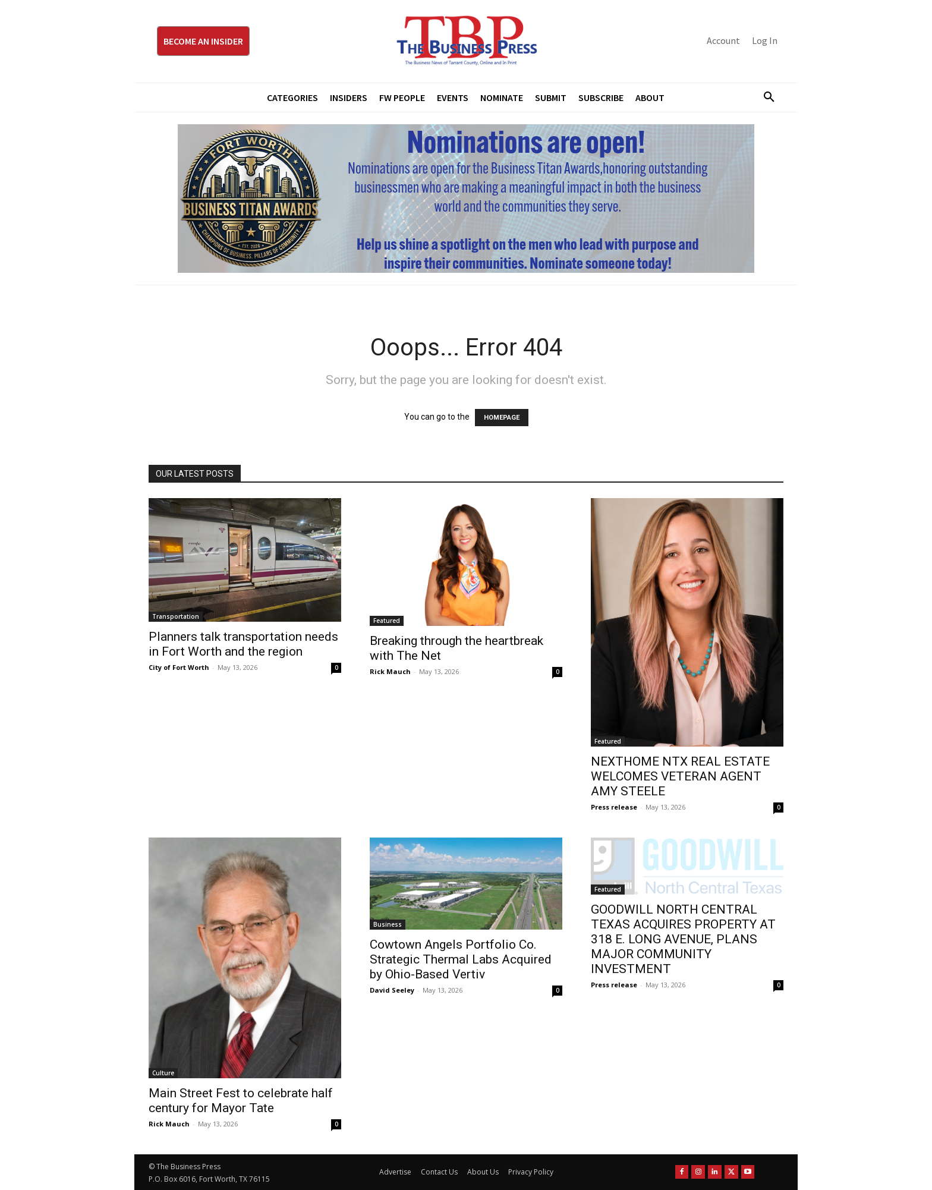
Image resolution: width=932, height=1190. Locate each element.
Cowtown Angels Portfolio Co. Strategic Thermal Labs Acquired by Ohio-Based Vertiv (461, 959)
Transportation (175, 616)
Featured (386, 620)
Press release (614, 806)
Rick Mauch (390, 671)
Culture (163, 1073)
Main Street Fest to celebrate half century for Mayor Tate (241, 1100)
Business (387, 924)
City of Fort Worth (179, 667)
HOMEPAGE (501, 417)
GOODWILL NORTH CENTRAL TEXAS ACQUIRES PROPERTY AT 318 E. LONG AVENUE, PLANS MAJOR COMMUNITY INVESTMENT (683, 939)
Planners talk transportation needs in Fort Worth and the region (243, 644)
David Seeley (392, 990)
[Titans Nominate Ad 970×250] (466, 198)
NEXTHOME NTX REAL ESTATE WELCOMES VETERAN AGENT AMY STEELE (680, 776)
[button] (764, 97)
